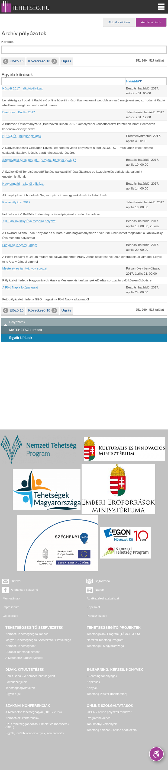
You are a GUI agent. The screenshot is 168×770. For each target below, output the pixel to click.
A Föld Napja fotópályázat (20, 287)
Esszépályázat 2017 (16, 202)
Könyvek (92, 687)
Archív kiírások (151, 22)
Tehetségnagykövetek (20, 687)
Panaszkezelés (97, 615)
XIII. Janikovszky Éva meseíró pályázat (29, 221)
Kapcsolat (93, 607)
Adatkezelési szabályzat (103, 598)
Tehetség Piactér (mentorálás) (107, 693)
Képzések (93, 682)
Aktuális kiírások (119, 22)
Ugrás (66, 61)
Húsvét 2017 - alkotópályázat (22, 88)
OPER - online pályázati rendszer (109, 712)
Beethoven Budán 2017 (18, 112)
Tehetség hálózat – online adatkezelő (112, 730)
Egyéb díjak (13, 693)
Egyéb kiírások (20, 338)
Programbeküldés (99, 718)
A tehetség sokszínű (24, 589)
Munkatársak (11, 598)
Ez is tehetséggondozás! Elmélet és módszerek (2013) (37, 725)
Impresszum (11, 607)
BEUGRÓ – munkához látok (21, 135)
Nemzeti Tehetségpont (20, 645)
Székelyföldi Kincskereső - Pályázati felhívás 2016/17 (39, 159)
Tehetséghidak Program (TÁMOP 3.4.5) (113, 634)
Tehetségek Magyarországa (105, 645)
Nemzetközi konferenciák (22, 718)
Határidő (134, 81)
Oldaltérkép (10, 615)
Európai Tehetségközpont (22, 651)
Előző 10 (13, 61)
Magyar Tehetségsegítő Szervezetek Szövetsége (38, 639)
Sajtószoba (102, 581)
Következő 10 (42, 61)
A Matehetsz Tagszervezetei (24, 657)
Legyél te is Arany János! (19, 244)
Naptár (99, 589)
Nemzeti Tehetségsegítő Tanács (26, 634)
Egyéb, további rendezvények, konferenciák (34, 733)
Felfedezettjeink (16, 682)
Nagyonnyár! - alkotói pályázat (23, 183)
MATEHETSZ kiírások (25, 330)
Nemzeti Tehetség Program (105, 639)
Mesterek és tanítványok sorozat (24, 268)
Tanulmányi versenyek (102, 724)
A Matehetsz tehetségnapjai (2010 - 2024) (33, 712)
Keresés (7, 41)
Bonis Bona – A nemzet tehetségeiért (30, 676)
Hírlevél (16, 581)
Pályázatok (17, 322)
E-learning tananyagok (102, 676)
